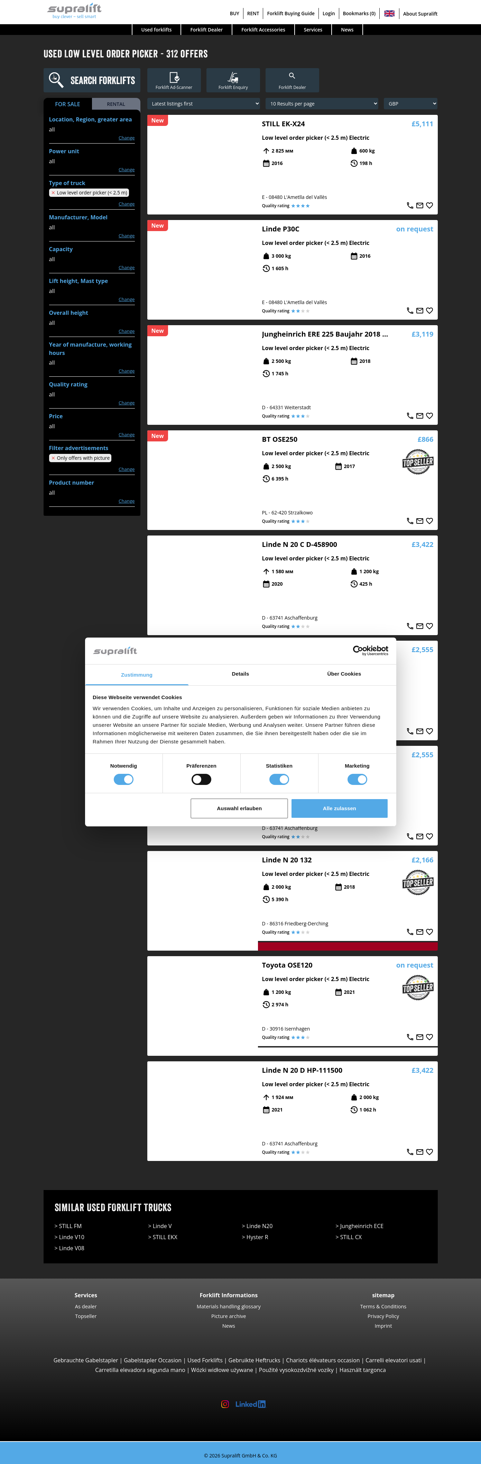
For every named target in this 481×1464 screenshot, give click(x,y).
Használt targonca (363, 1370)
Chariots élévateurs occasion (323, 1360)
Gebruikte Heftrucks (254, 1360)
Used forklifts (156, 29)
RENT (253, 13)
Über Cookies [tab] (344, 674)
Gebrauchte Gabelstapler (86, 1360)
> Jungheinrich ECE (360, 1226)
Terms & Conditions (383, 1306)
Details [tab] (240, 674)
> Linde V (160, 1226)
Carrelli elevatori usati (394, 1360)
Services (313, 29)
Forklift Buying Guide (291, 13)
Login (329, 13)
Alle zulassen (339, 808)
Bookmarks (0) (359, 13)
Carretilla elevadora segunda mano (140, 1370)
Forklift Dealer (206, 29)
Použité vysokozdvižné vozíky (296, 1370)
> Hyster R (255, 1237)
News (347, 29)
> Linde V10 (69, 1237)
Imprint (383, 1325)
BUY (234, 13)
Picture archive (228, 1315)
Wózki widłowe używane (222, 1370)
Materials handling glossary (229, 1306)
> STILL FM (68, 1226)
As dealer (86, 1306)
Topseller (85, 1315)
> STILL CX (349, 1237)
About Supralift (420, 13)
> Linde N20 (257, 1226)
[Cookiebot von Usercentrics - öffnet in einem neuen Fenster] (358, 651)
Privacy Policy (383, 1315)
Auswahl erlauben (239, 808)
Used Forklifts (205, 1360)
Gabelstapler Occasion (153, 1360)
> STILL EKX (162, 1237)
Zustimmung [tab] (136, 675)
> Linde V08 (69, 1248)
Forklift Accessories (263, 29)
